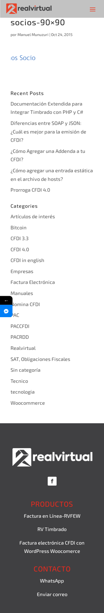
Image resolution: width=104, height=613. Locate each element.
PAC (15, 315)
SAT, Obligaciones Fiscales (40, 359)
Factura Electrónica (33, 282)
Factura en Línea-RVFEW (52, 516)
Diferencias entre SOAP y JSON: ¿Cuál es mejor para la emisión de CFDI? (48, 131)
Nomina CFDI (25, 304)
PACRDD (20, 337)
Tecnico (19, 381)
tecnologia (23, 392)
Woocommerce (28, 403)
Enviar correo (52, 594)
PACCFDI (20, 326)
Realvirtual (23, 348)
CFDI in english (27, 260)
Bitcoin (19, 227)
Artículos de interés (33, 216)
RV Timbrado (52, 529)
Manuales (22, 293)
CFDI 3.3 (20, 238)
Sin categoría (25, 370)
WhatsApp (52, 581)
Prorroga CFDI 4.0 (30, 190)
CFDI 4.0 (20, 249)
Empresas (22, 271)
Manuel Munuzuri (33, 34)
